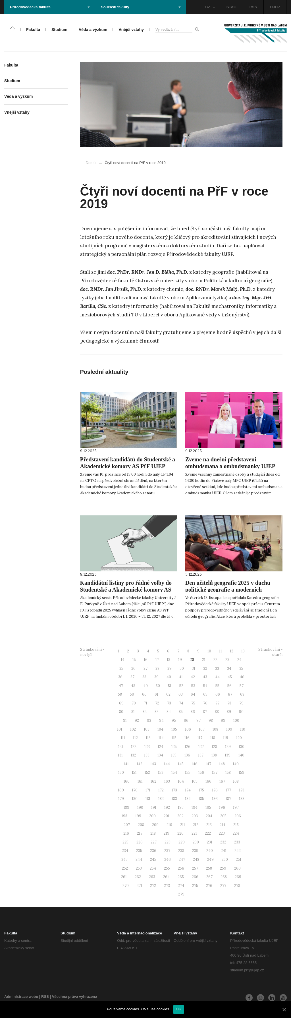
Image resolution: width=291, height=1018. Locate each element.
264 (166, 876)
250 (225, 859)
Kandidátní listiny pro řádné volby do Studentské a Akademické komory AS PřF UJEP (126, 590)
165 (195, 781)
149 (236, 764)
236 (153, 850)
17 (157, 659)
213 (209, 824)
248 (196, 859)
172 (161, 790)
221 (194, 833)
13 (243, 651)
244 (139, 859)
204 (209, 816)
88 (217, 711)
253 (139, 868)
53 (193, 685)
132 (133, 755)
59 (132, 694)
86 (193, 711)
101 (119, 729)
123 (147, 746)
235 (139, 850)
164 (181, 781)
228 (168, 842)
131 (120, 755)
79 (241, 703)
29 (169, 668)
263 (152, 876)
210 (169, 824)
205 (223, 816)
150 (121, 772)
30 (182, 668)
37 (132, 677)
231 (209, 842)
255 (167, 868)
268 (224, 876)
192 (167, 807)
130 (241, 746)
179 (121, 798)
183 (174, 798)
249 (210, 859)
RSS (45, 996)
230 (196, 842)
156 (201, 772)
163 (167, 781)
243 (124, 859)
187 (228, 798)
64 (193, 694)
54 (205, 685)
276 (209, 885)
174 (188, 790)
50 (158, 685)
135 (173, 755)
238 (181, 850)
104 (160, 729)
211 (182, 824)
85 (181, 711)
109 (229, 729)
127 (201, 746)
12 (231, 651)
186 (215, 798)
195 (208, 807)
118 (212, 737)
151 (134, 772)
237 (167, 850)
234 (125, 850)
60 (144, 694)
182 (161, 798)
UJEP (275, 7)
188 (241, 798)
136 (187, 755)
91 (125, 720)
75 (193, 703)
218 (153, 833)
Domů (91, 163)
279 (181, 894)
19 (180, 659)
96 (186, 720)
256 (181, 868)
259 (223, 868)
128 (214, 746)
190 (140, 807)
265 (181, 876)
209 (155, 824)
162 (153, 781)
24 (239, 659)
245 (153, 859)
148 (222, 764)
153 (160, 772)
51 (169, 685)
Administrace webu (21, 996)
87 (205, 711)
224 (236, 833)
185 (201, 798)
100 (236, 720)
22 (215, 659)
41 (181, 677)
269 (238, 876)
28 (157, 668)
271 (139, 885)
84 (169, 711)
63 (180, 694)
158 (228, 772)
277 (223, 885)
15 (134, 659)
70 (134, 703)
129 (228, 746)
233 (237, 842)
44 (217, 677)
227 (154, 842)
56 (229, 685)
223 (222, 833)
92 (137, 720)
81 (133, 711)
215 (236, 824)
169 (121, 790)
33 (217, 668)
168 (236, 781)
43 (205, 677)
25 (121, 668)
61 (156, 694)
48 (133, 685)
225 (125, 842)
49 (145, 685)
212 (195, 824)
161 (140, 781)
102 (133, 729)
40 (169, 677)
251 (238, 859)
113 (148, 737)
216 (126, 833)
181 (148, 798)
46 (242, 677)
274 (181, 885)
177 (228, 790)
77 (217, 703)
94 (161, 720)
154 (174, 772)
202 (180, 816)
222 (208, 833)
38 (144, 677)
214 (222, 824)
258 (209, 868)
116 (187, 737)
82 (145, 711)
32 (205, 668)
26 (133, 668)
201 (166, 816)
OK (178, 1009)
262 (138, 876)
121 (120, 746)
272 (153, 885)
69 (121, 703)
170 (135, 790)
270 (125, 885)
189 (126, 807)
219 (166, 833)
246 (167, 859)
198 (124, 816)
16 (145, 659)
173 (174, 790)
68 (242, 694)
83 (157, 711)
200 (152, 816)
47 (121, 685)
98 (211, 720)
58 (120, 694)
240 (209, 850)
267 (209, 876)
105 (174, 729)
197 (236, 807)
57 (242, 685)
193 (181, 807)
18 (168, 659)
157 (214, 772)
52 (181, 685)
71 (145, 703)
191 (153, 807)
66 (217, 694)
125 (174, 746)
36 (120, 677)
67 (230, 694)
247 (182, 859)
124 (160, 746)
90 (241, 711)
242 (237, 850)
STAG (231, 7)
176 (215, 790)
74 (181, 703)
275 (195, 885)
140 (241, 755)
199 (138, 816)
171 (148, 790)
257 (195, 868)
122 (133, 746)
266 (195, 876)
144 (167, 764)
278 (237, 885)
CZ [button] (210, 7)
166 (208, 781)
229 (181, 842)
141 (126, 764)
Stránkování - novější (92, 652)
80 (121, 711)
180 (135, 798)
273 (167, 885)
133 (146, 755)
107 (202, 729)
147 (208, 764)
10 (209, 651)
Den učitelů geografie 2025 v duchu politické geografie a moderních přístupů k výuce (227, 590)
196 (222, 807)
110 (242, 729)
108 (215, 729)
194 (195, 807)
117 (200, 737)
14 (122, 659)
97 (198, 720)
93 (149, 720)
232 (223, 842)
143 (153, 764)
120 (239, 737)
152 (147, 772)
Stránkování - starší (270, 652)
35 (241, 668)
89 (229, 711)
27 (145, 668)
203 (195, 816)
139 (227, 755)
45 (230, 677)
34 (229, 668)
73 (169, 703)
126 (187, 746)
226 (139, 842)
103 (146, 729)
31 (193, 668)
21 (203, 659)
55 (217, 685)
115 (174, 737)
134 (160, 755)
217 (139, 833)
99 (223, 720)
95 (174, 720)
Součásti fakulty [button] (141, 7)
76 (205, 703)
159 (241, 772)
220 (180, 833)
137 (200, 755)
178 (241, 790)
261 (124, 876)
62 (168, 694)
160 (127, 781)
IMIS (253, 7)
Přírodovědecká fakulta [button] (50, 7)
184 (188, 798)
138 (214, 755)
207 (127, 824)
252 (125, 868)
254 (153, 868)
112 (135, 737)
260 (237, 868)
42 (193, 677)
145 (181, 764)
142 (139, 764)
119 (225, 737)
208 (141, 824)
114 (161, 737)
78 (229, 703)
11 (220, 651)
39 (156, 677)
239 (195, 850)
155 (187, 772)
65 (205, 694)
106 (188, 729)
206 (237, 816)
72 (157, 703)
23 (227, 659)
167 (222, 781)
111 (123, 737)
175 (201, 790)
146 (195, 764)
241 (223, 850)
